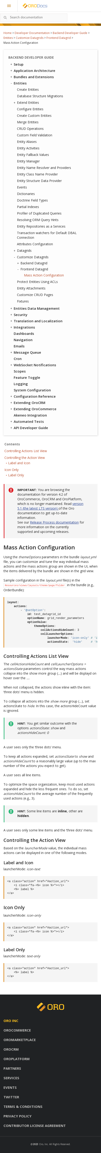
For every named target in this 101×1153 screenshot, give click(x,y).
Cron (18, 358)
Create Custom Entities (34, 115)
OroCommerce (17, 1030)
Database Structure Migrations (40, 96)
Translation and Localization (36, 321)
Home (7, 33)
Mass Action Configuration (44, 275)
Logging (21, 383)
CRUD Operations (30, 128)
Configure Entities (30, 109)
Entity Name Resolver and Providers (44, 167)
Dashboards (24, 333)
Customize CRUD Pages (35, 294)
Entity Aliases (27, 141)
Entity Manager (28, 161)
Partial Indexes (28, 207)
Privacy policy (17, 1116)
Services (11, 1078)
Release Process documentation (54, 522)
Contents (12, 444)
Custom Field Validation (34, 135)
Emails (19, 346)
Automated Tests (27, 421)
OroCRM (11, 1049)
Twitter (11, 1097)
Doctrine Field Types (32, 200)
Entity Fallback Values (33, 154)
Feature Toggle (27, 377)
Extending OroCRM (27, 402)
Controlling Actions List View (25, 451)
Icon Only (11, 469)
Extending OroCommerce (33, 409)
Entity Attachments (31, 288)
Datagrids (23, 250)
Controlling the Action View (24, 457)
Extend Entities (27, 102)
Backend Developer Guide (70, 33)
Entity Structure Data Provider (39, 180)
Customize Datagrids (29, 38)
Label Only (16, 475)
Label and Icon (19, 463)
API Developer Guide (29, 427)
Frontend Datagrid (58, 38)
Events (22, 187)
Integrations (22, 327)
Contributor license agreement (34, 1125)
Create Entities (28, 89)
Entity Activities (28, 148)
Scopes (20, 371)
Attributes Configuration (35, 244)
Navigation (23, 339)
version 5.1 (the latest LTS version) (50, 506)
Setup (16, 64)
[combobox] (33, 17)
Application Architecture (32, 70)
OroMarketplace (19, 1039)
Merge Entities (28, 122)
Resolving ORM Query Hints (38, 220)
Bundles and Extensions (32, 76)
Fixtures (23, 301)
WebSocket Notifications (33, 365)
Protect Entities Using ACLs (37, 281)
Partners (12, 1068)
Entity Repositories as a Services (41, 226)
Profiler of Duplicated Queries (39, 213)
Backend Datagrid (32, 263)
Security (18, 314)
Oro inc (10, 1020)
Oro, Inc (43, 1144)
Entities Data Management (35, 308)
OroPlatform (16, 1058)
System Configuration (32, 390)
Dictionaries (26, 194)
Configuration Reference (33, 396)
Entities (8, 38)
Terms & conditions (22, 1106)
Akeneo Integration (30, 415)
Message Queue (25, 352)
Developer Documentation (32, 33)
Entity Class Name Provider (37, 174)
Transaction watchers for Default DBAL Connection (47, 235)
